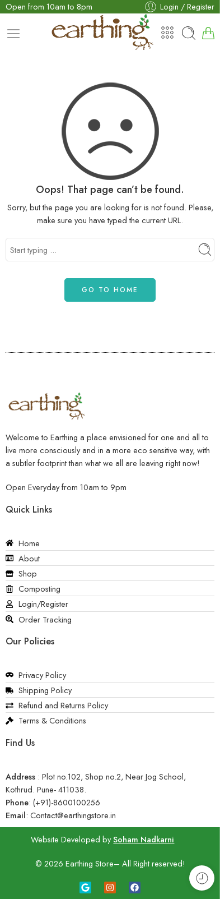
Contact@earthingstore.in (73, 815)
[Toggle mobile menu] (13, 34)
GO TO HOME (110, 290)
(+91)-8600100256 (66, 802)
